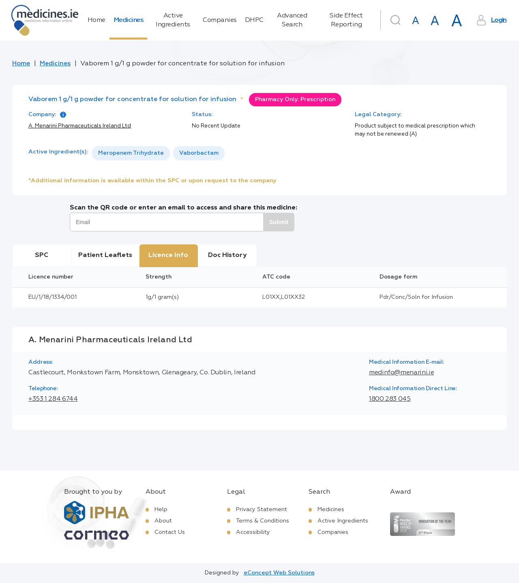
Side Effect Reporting (346, 20)
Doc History (227, 255)
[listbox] (158, 153)
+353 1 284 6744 (53, 399)
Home (96, 20)
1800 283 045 (390, 399)
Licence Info (168, 255)
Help (160, 509)
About (163, 521)
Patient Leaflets (105, 255)
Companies (220, 20)
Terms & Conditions (262, 521)
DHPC (254, 20)
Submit (278, 222)
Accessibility (253, 532)
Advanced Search (292, 20)
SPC (41, 255)
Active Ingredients (173, 20)
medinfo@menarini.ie (401, 372)
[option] (131, 153)
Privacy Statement (261, 509)
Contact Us (169, 532)
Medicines (129, 20)
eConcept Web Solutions (279, 573)
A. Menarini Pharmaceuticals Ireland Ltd (79, 126)
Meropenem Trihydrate (131, 153)
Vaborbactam (199, 153)
